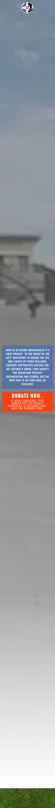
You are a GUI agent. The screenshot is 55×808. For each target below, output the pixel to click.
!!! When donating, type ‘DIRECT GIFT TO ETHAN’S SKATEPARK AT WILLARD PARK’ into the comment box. (27, 401)
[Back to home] (27, 7)
